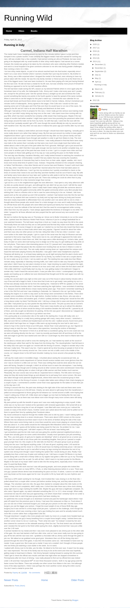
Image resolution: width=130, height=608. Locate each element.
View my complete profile (100, 138)
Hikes (21, 31)
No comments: (35, 573)
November (99, 68)
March (97, 89)
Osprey (104, 109)
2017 (95, 48)
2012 (95, 100)
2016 (95, 51)
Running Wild (28, 17)
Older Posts (77, 580)
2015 (95, 55)
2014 (95, 58)
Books (34, 31)
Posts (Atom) (20, 586)
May (97, 78)
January (98, 96)
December (99, 64)
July (97, 75)
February (99, 92)
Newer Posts (11, 580)
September (99, 71)
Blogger (75, 600)
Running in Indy (14, 44)
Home (9, 31)
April (97, 82)
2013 (95, 61)
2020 (95, 44)
